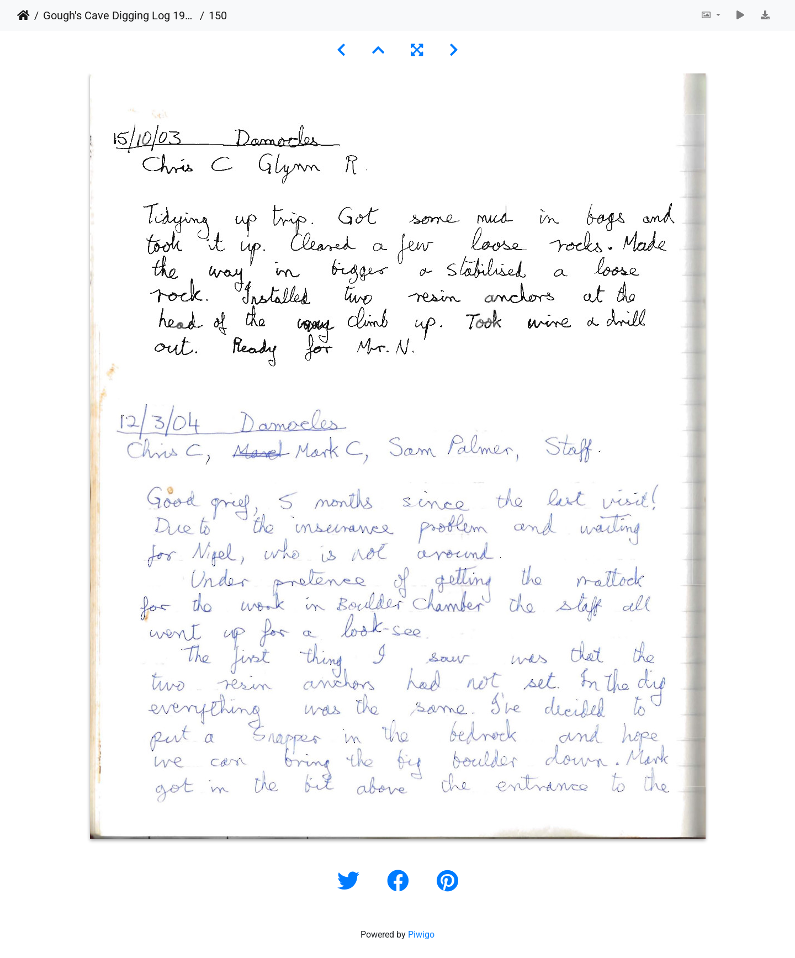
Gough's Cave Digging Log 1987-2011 (119, 15)
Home (23, 15)
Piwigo (421, 934)
